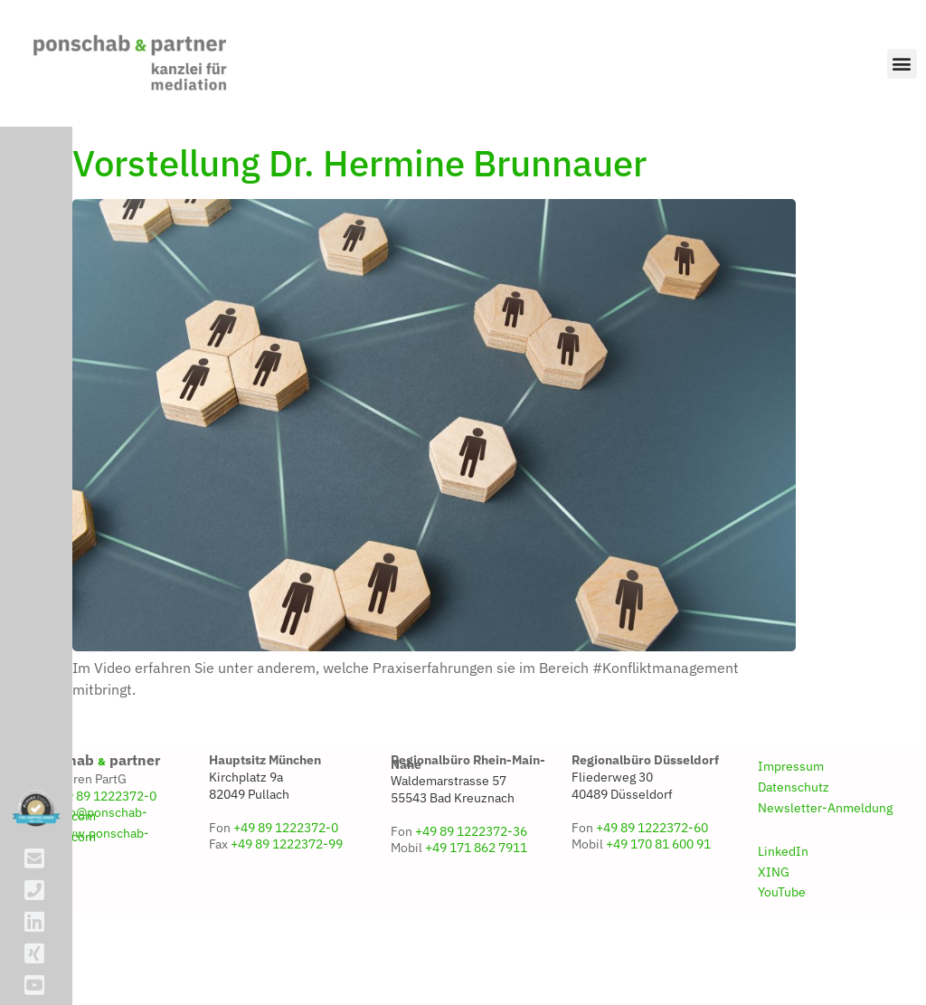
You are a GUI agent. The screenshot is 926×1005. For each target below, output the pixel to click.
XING (773, 923)
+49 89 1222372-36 (471, 882)
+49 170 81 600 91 (658, 894)
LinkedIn (783, 902)
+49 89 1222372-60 (652, 878)
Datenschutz (793, 838)
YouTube (782, 942)
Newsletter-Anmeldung (825, 858)
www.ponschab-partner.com (88, 886)
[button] (902, 64)
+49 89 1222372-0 (104, 847)
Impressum (791, 817)
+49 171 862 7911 (476, 899)
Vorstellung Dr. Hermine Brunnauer (359, 213)
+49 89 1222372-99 (287, 894)
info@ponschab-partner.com (87, 865)
